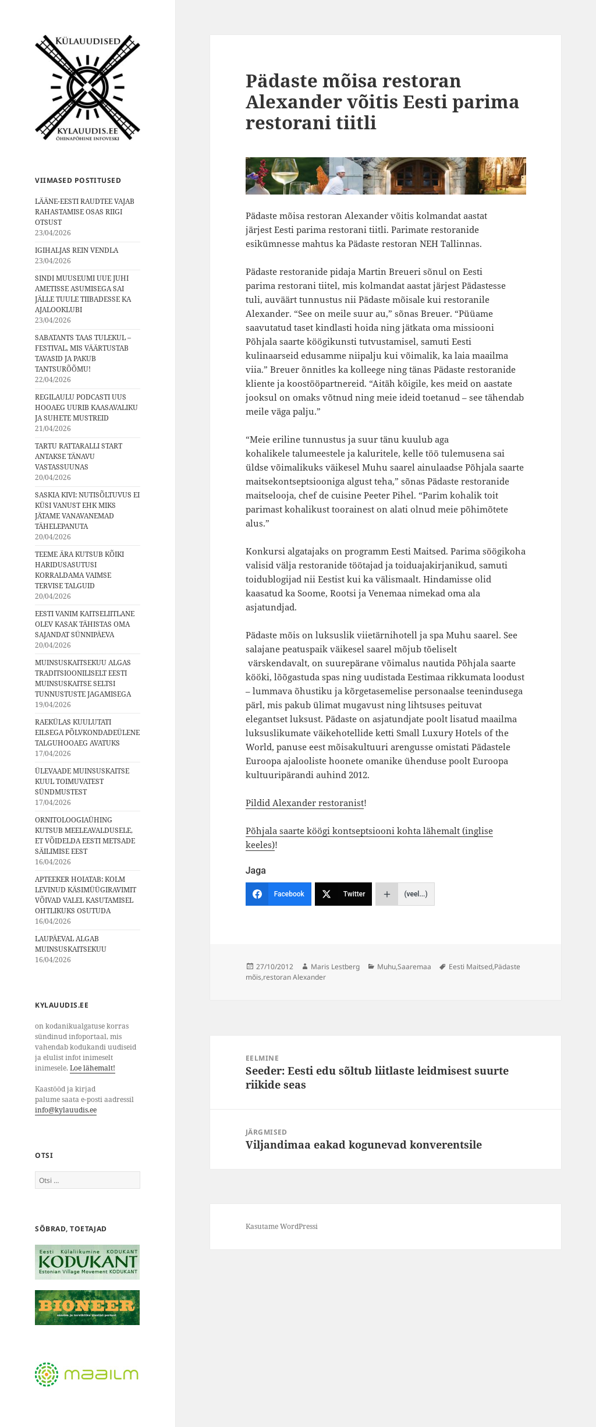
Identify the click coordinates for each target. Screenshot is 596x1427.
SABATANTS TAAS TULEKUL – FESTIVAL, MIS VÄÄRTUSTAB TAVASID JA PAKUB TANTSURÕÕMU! (83, 353)
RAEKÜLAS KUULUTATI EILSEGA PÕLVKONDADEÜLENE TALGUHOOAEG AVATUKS (87, 732)
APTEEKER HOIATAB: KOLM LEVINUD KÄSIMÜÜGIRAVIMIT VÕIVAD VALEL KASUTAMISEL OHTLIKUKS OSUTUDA (85, 895)
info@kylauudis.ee (66, 1110)
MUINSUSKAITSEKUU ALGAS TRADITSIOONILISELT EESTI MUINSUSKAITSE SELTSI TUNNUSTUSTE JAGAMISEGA (83, 678)
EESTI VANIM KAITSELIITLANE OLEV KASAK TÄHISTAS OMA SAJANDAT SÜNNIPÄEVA (84, 624)
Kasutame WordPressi (282, 1226)
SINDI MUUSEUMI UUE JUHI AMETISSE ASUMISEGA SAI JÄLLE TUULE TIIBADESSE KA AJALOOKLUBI (83, 294)
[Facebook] (278, 894)
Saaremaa (414, 967)
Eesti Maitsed (470, 967)
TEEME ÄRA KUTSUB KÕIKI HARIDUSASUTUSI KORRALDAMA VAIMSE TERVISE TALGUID (79, 570)
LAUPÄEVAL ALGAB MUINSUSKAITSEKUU (71, 944)
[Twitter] (343, 894)
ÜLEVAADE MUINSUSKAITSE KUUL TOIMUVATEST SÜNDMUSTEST (82, 781)
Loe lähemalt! (92, 1068)
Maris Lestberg (335, 967)
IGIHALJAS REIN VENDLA (76, 250)
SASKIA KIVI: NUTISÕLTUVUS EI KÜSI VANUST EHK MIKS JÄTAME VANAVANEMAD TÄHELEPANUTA (87, 510)
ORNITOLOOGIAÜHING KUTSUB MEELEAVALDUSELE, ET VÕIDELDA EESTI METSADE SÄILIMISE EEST (85, 835)
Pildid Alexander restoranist (305, 802)
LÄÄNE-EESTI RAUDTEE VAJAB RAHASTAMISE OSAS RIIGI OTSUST (84, 211)
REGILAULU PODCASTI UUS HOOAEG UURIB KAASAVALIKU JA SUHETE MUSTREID (86, 407)
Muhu (386, 967)
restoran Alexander (294, 977)
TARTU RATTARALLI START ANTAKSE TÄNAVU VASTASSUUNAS (78, 456)
